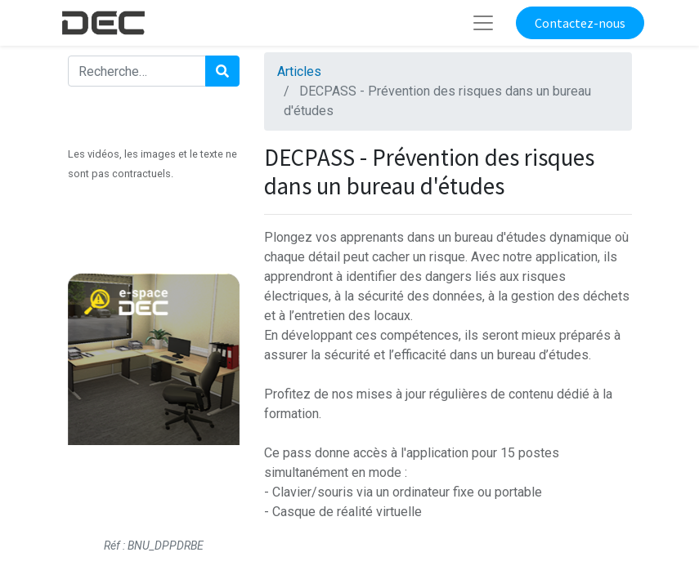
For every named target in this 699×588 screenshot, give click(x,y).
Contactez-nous (580, 23)
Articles (299, 71)
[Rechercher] (222, 71)
